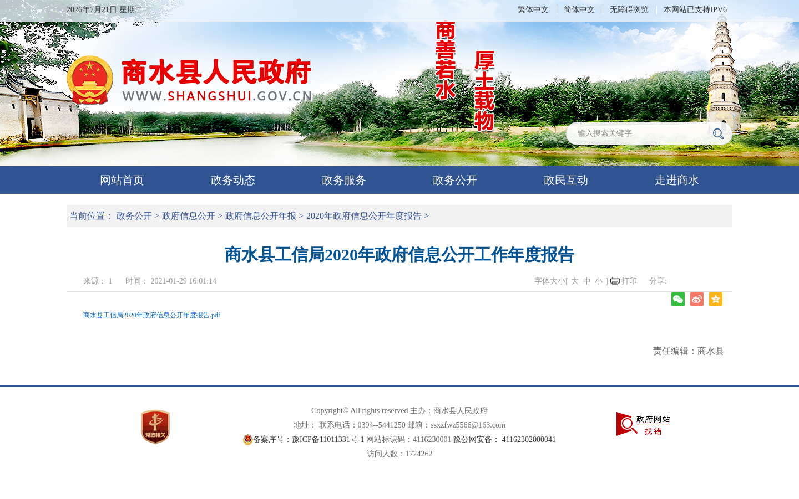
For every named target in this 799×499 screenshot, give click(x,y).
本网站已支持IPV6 (695, 10)
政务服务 (344, 180)
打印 (629, 281)
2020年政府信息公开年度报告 (364, 215)
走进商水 (677, 180)
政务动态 (233, 180)
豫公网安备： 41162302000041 (504, 439)
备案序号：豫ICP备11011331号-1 (308, 439)
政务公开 (455, 180)
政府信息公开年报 (260, 215)
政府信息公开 (188, 215)
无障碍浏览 (629, 10)
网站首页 (122, 180)
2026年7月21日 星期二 (105, 10)
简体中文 (579, 10)
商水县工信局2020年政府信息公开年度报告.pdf (151, 315)
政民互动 (566, 180)
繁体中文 (533, 10)
